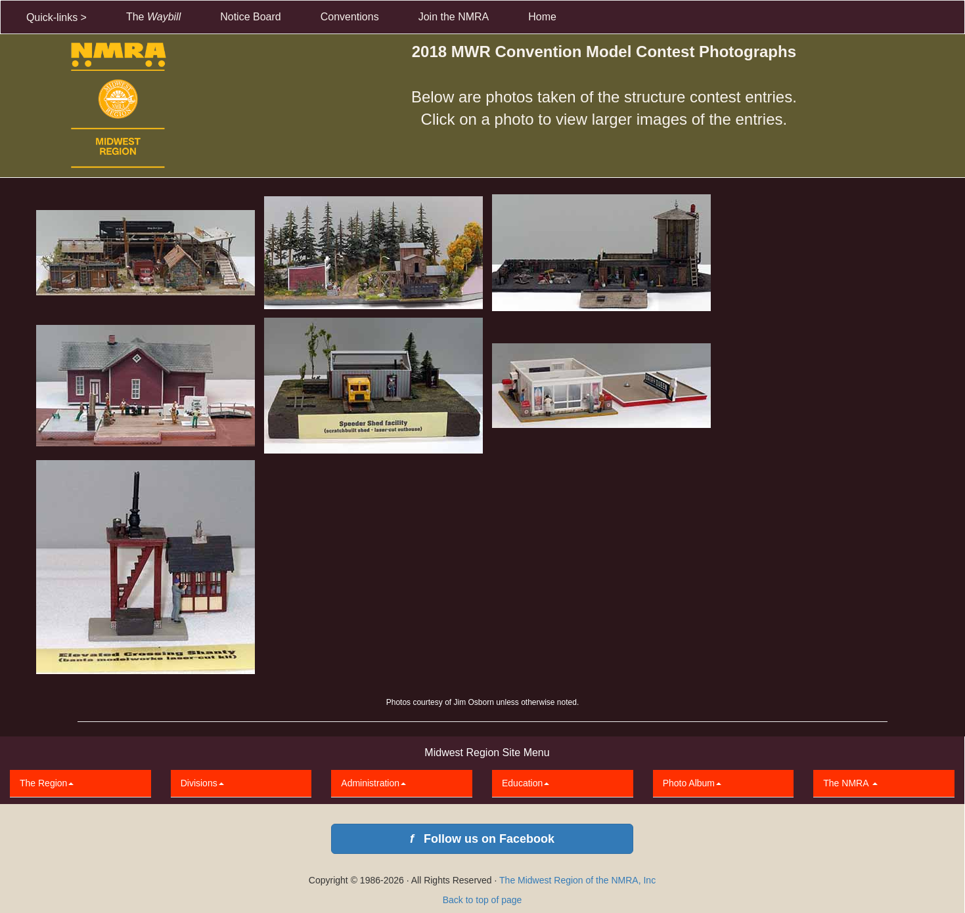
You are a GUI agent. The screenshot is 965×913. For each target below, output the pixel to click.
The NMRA (850, 783)
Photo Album (692, 783)
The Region (47, 783)
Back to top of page (482, 900)
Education (525, 783)
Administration (373, 783)
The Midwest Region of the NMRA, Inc (577, 880)
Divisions (202, 783)
